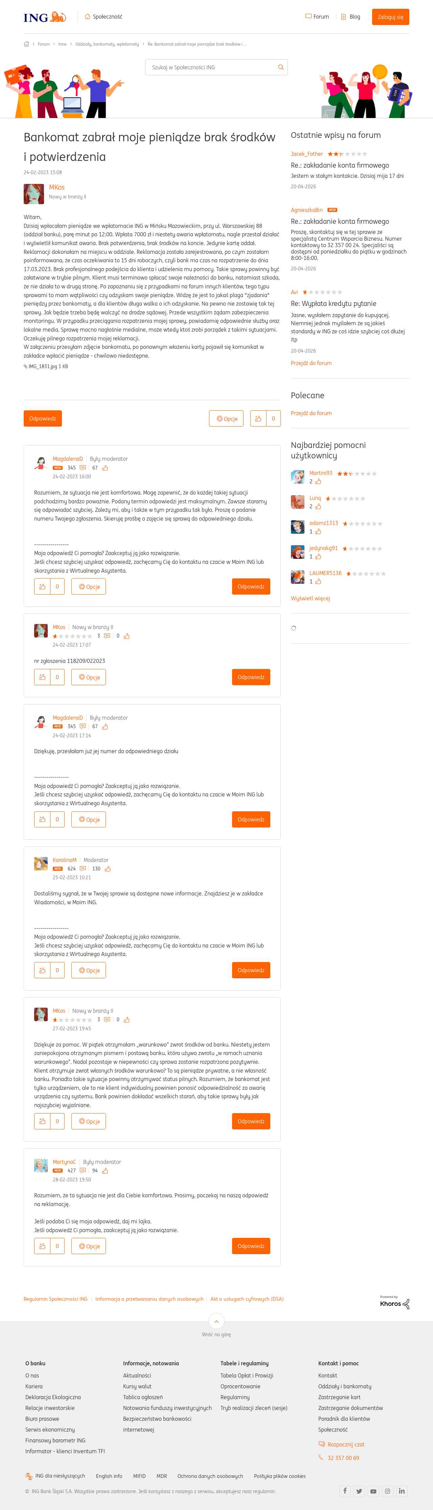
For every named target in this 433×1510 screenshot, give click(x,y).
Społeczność (107, 16)
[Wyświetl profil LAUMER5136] (327, 573)
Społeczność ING (26, 44)
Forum (321, 16)
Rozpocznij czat (346, 1444)
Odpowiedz (42, 418)
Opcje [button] (231, 418)
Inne (63, 44)
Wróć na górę (216, 1335)
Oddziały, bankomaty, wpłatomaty (107, 44)
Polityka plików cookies (289, 1475)
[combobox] (216, 67)
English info (112, 1475)
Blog (355, 16)
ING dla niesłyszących (62, 1476)
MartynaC (64, 1161)
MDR (166, 1475)
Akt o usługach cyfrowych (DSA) (247, 1299)
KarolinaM (64, 860)
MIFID (143, 1475)
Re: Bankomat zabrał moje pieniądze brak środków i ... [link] (197, 44)
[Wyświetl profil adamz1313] (326, 523)
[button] (258, 418)
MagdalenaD (68, 458)
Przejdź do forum (311, 363)
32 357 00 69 (343, 1458)
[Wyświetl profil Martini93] (323, 473)
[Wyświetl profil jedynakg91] (325, 548)
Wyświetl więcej (310, 598)
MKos (57, 187)
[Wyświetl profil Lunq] (317, 498)
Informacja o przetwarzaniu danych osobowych (149, 1299)
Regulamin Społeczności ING (56, 1299)
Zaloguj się (391, 17)
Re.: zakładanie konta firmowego (340, 165)
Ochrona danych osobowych (216, 1475)
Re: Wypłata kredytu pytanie (334, 303)
